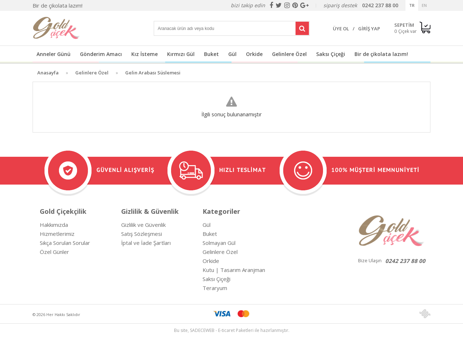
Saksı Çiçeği (330, 54)
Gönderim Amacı (101, 54)
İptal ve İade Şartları (146, 242)
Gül (232, 54)
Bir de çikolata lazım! (57, 5)
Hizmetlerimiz (57, 233)
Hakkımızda (54, 224)
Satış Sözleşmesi (141, 233)
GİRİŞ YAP (369, 28)
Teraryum (215, 287)
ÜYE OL (341, 28)
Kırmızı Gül (181, 54)
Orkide (254, 54)
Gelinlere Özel (289, 54)
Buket (211, 54)
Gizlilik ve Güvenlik (143, 224)
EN (424, 5)
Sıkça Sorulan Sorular (65, 242)
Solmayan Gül (219, 242)
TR (412, 5)
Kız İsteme (144, 54)
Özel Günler (54, 251)
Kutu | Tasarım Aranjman (234, 269)
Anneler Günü (54, 54)
